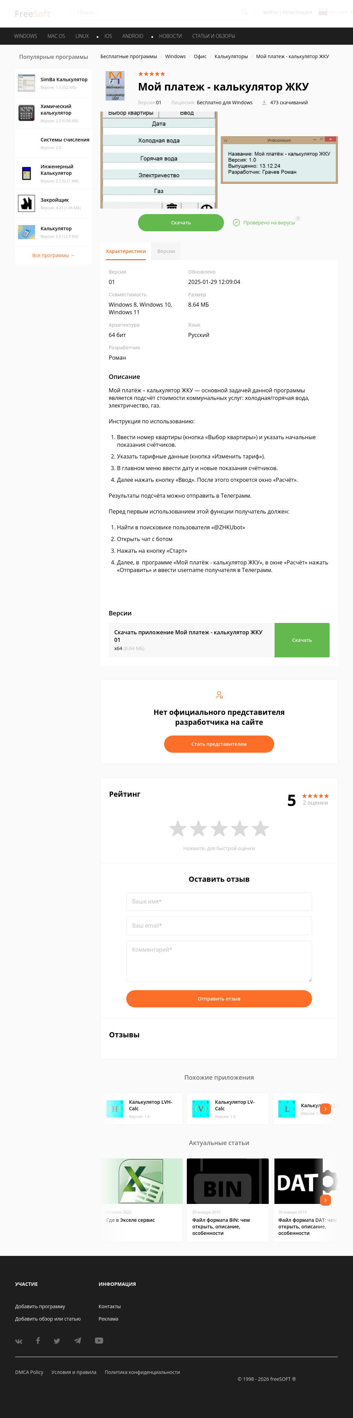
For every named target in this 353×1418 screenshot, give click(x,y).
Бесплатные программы (128, 56)
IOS (108, 36)
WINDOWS (25, 36)
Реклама (108, 1318)
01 (150, 102)
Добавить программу (40, 1306)
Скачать (181, 222)
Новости (170, 36)
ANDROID (132, 36)
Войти (270, 12)
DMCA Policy (29, 1372)
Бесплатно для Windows (225, 102)
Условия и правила (74, 1372)
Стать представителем (219, 744)
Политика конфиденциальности (142, 1372)
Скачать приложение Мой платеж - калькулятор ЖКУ (188, 636)
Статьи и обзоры (213, 36)
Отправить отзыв (219, 998)
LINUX (81, 36)
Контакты (110, 1306)
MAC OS (56, 36)
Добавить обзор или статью (48, 1318)
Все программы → (53, 255)
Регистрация (297, 12)
